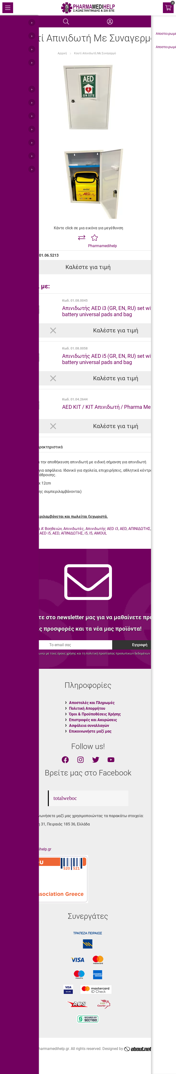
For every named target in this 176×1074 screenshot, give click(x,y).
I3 (158, 528)
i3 (153, 528)
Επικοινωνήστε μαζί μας (90, 731)
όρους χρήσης (66, 653)
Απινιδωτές (73, 528)
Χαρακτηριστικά (49, 447)
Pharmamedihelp (102, 246)
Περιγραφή (17, 447)
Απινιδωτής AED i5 (34, 533)
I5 (90, 533)
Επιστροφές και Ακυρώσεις (93, 720)
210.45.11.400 (20, 841)
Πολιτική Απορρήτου (87, 708)
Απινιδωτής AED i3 (101, 528)
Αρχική (62, 53)
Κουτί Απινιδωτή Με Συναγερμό (95, 53)
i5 (86, 533)
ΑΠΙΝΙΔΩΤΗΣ (139, 528)
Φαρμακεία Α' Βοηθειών (41, 528)
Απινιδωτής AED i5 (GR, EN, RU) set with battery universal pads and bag (108, 359)
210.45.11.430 (20, 832)
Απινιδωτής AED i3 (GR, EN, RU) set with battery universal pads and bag (108, 311)
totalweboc (65, 798)
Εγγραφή (139, 645)
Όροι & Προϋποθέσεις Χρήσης (95, 714)
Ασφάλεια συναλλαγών (89, 725)
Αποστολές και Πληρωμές (92, 702)
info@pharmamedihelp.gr (29, 849)
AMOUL (10, 533)
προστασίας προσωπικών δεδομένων (124, 653)
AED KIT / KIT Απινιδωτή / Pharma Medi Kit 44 (115, 407)
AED (123, 528)
